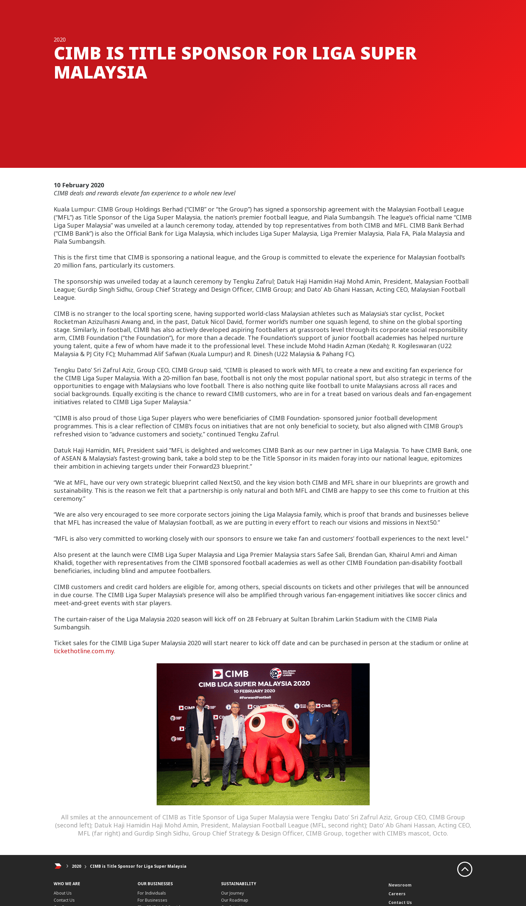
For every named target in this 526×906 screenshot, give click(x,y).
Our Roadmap (234, 900)
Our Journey (232, 893)
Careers (397, 894)
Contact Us (64, 900)
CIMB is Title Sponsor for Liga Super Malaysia (138, 866)
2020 (76, 866)
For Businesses (152, 900)
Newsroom (400, 885)
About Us (63, 893)
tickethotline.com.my (84, 651)
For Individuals (152, 893)
